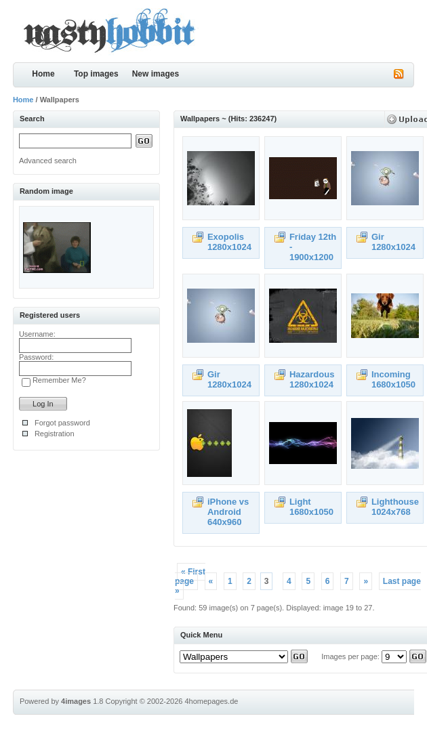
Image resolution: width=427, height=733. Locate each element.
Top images (96, 74)
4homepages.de (211, 701)
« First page (190, 576)
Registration (55, 434)
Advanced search (48, 160)
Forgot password (62, 423)
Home (43, 74)
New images (155, 74)
